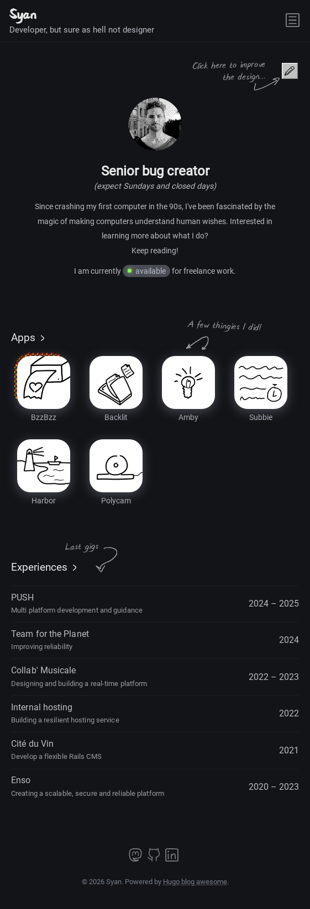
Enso (87, 786)
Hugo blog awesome (195, 882)
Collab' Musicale (79, 676)
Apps (23, 338)
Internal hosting (65, 713)
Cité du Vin (56, 749)
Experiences (39, 567)
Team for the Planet (50, 640)
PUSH (77, 603)
